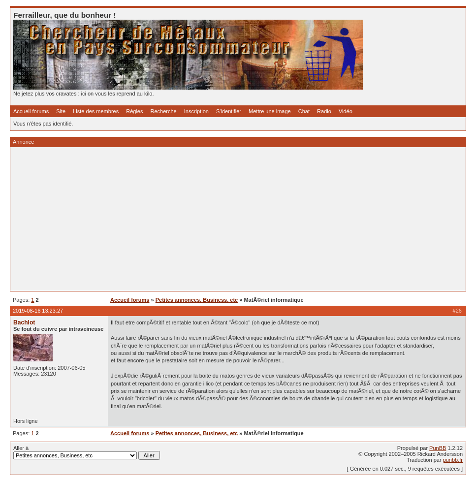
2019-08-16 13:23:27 (38, 311)
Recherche (164, 111)
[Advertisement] (238, 219)
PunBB (437, 448)
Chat (304, 111)
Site (60, 111)
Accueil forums (31, 111)
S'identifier (228, 111)
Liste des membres (96, 111)
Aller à (86, 452)
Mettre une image (270, 111)
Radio (324, 111)
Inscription (196, 111)
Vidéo (345, 111)
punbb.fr (453, 460)
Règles (134, 111)
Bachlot (24, 322)
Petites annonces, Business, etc (197, 300)
